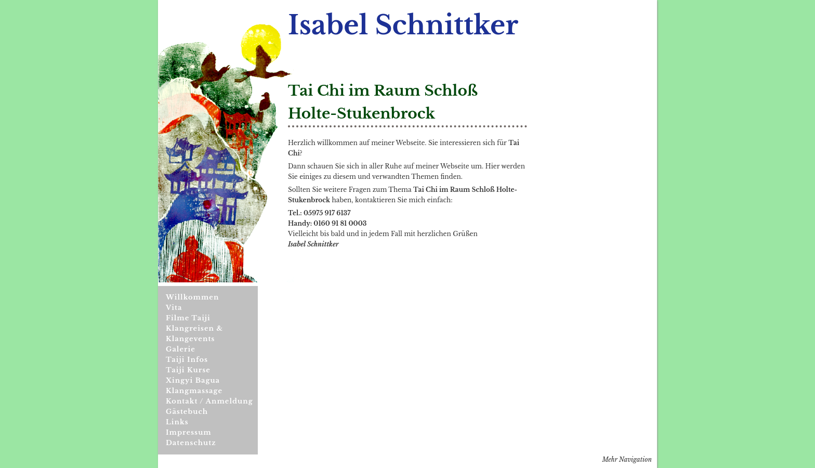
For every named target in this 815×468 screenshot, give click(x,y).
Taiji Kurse (188, 370)
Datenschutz (191, 442)
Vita (174, 307)
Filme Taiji (188, 318)
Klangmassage (194, 390)
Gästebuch (187, 411)
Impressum (189, 432)
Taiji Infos (187, 359)
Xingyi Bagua (193, 380)
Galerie (180, 349)
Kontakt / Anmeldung (209, 401)
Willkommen (192, 297)
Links (177, 422)
